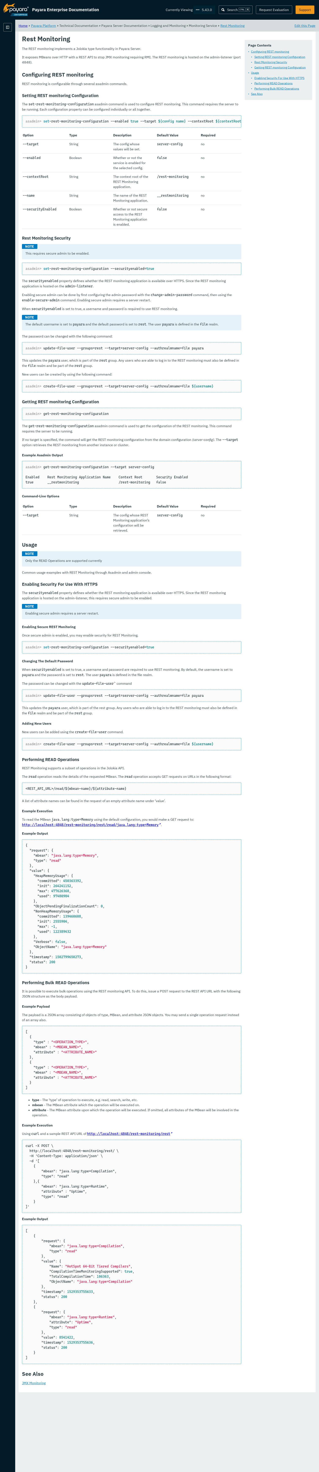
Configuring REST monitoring (270, 52)
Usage (255, 73)
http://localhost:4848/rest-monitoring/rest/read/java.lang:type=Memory (160, 901)
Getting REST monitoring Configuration (280, 67)
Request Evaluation (274, 10)
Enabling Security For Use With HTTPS (279, 78)
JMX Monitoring (86, 1459)
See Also (257, 94)
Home (75, 25)
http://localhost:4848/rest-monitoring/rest (181, 1210)
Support (305, 10)
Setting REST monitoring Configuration (279, 57)
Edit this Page (305, 25)
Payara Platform (16, 42)
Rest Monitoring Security (270, 62)
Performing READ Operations (273, 83)
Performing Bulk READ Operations (276, 89)
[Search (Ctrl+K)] (235, 9)
